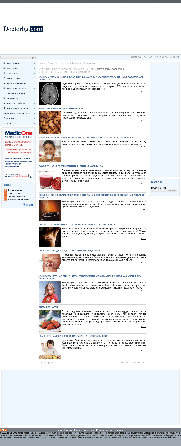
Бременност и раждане (15, 83)
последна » (138, 363)
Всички (45, 69)
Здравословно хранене (15, 88)
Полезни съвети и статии (76, 72)
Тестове (7, 123)
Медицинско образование (16, 113)
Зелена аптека (10, 98)
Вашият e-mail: (158, 188)
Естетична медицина (14, 93)
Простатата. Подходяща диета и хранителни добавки (70, 250)
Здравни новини (11, 63)
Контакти (161, 57)
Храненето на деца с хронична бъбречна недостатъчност (73, 336)
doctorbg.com (70, 433)
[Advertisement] (113, 28)
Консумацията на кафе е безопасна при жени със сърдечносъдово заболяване (86, 137)
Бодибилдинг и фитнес (15, 103)
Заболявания (10, 68)
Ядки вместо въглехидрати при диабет (62, 108)
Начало (136, 57)
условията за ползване (37, 437)
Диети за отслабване (63, 69)
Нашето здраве (11, 73)
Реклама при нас (104, 430)
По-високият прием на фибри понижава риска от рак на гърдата (77, 224)
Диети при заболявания (110, 69)
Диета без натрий (49, 307)
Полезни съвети (50, 72)
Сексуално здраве (12, 78)
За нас (148, 57)
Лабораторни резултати (15, 108)
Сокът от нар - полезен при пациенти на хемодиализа (71, 166)
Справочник (9, 118)
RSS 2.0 (7, 185)
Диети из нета (86, 69)
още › (143, 91)
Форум (174, 57)
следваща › (126, 363)
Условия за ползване (84, 430)
